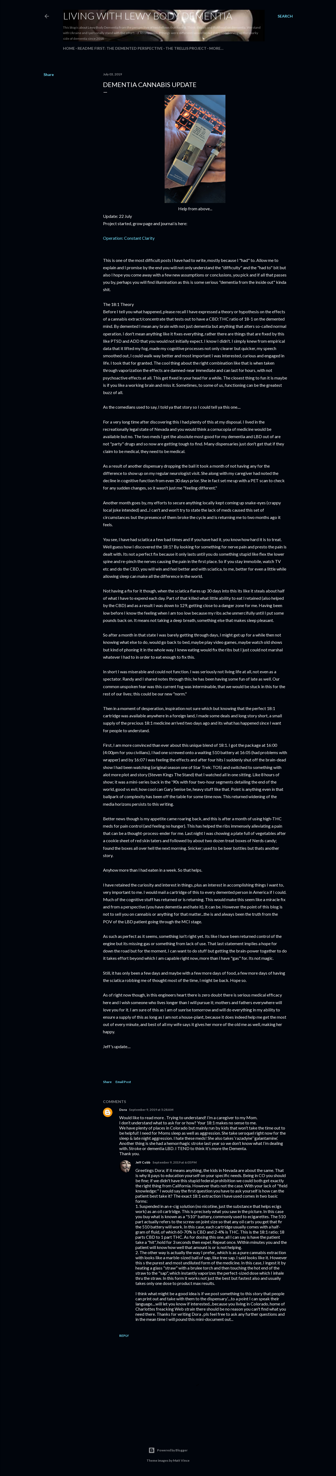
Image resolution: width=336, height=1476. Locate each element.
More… (216, 48)
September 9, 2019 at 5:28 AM (151, 1110)
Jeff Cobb (142, 1162)
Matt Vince (181, 1460)
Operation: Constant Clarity (129, 238)
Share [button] (49, 74)
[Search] (285, 16)
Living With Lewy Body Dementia (147, 16)
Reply (124, 1336)
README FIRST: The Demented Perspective (120, 48)
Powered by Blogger (168, 1450)
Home (69, 48)
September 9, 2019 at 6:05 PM (174, 1162)
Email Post (123, 1082)
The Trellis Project (186, 48)
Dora (123, 1110)
